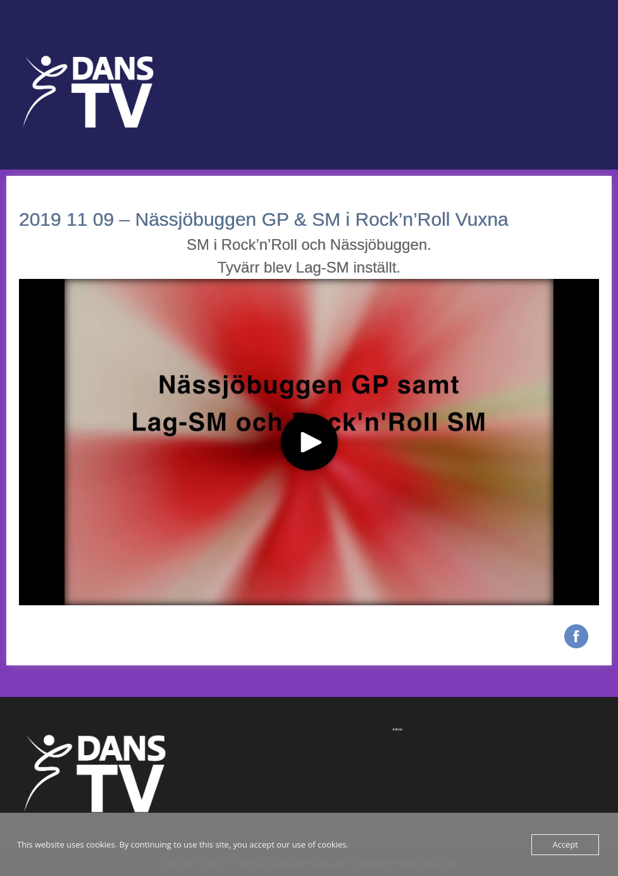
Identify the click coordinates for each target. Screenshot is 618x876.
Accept (565, 844)
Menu (22, 35)
